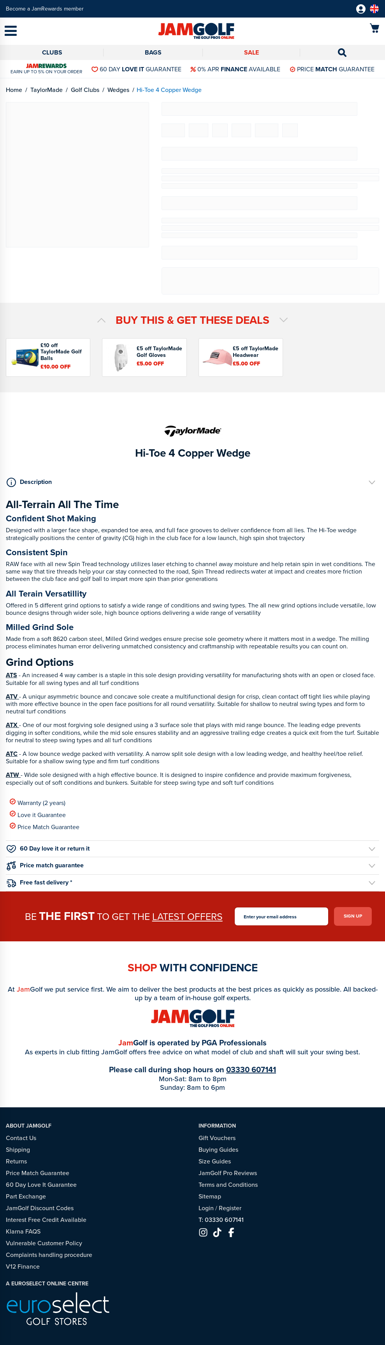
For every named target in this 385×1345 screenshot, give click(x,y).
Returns (16, 1161)
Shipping (18, 1149)
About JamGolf (28, 1126)
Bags (153, 52)
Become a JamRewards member (45, 9)
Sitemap (210, 1196)
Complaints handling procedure (49, 1254)
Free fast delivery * (39, 882)
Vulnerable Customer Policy (44, 1243)
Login (206, 1208)
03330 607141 (251, 1069)
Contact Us (21, 1137)
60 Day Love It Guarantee (41, 1184)
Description (29, 482)
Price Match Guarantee (44, 827)
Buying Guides (218, 1149)
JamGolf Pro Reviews (228, 1172)
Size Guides (215, 1161)
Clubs (52, 52)
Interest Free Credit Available (46, 1219)
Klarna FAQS (23, 1231)
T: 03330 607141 (221, 1219)
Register (230, 1208)
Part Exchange (26, 1196)
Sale (251, 52)
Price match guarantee (45, 865)
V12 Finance (23, 1266)
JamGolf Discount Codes (40, 1208)
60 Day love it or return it (48, 848)
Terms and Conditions (228, 1184)
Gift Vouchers (217, 1137)
